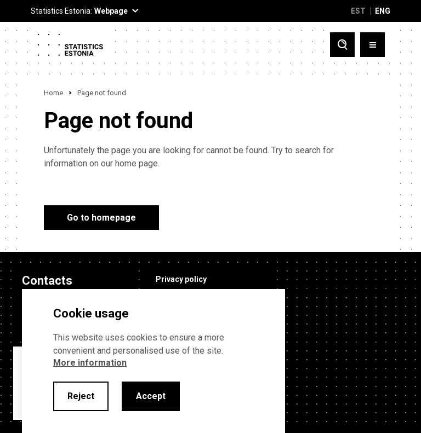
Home (53, 93)
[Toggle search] (342, 44)
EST (358, 11)
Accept (151, 396)
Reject (80, 396)
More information (90, 362)
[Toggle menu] (372, 44)
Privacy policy (181, 279)
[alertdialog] (153, 361)
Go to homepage (101, 217)
